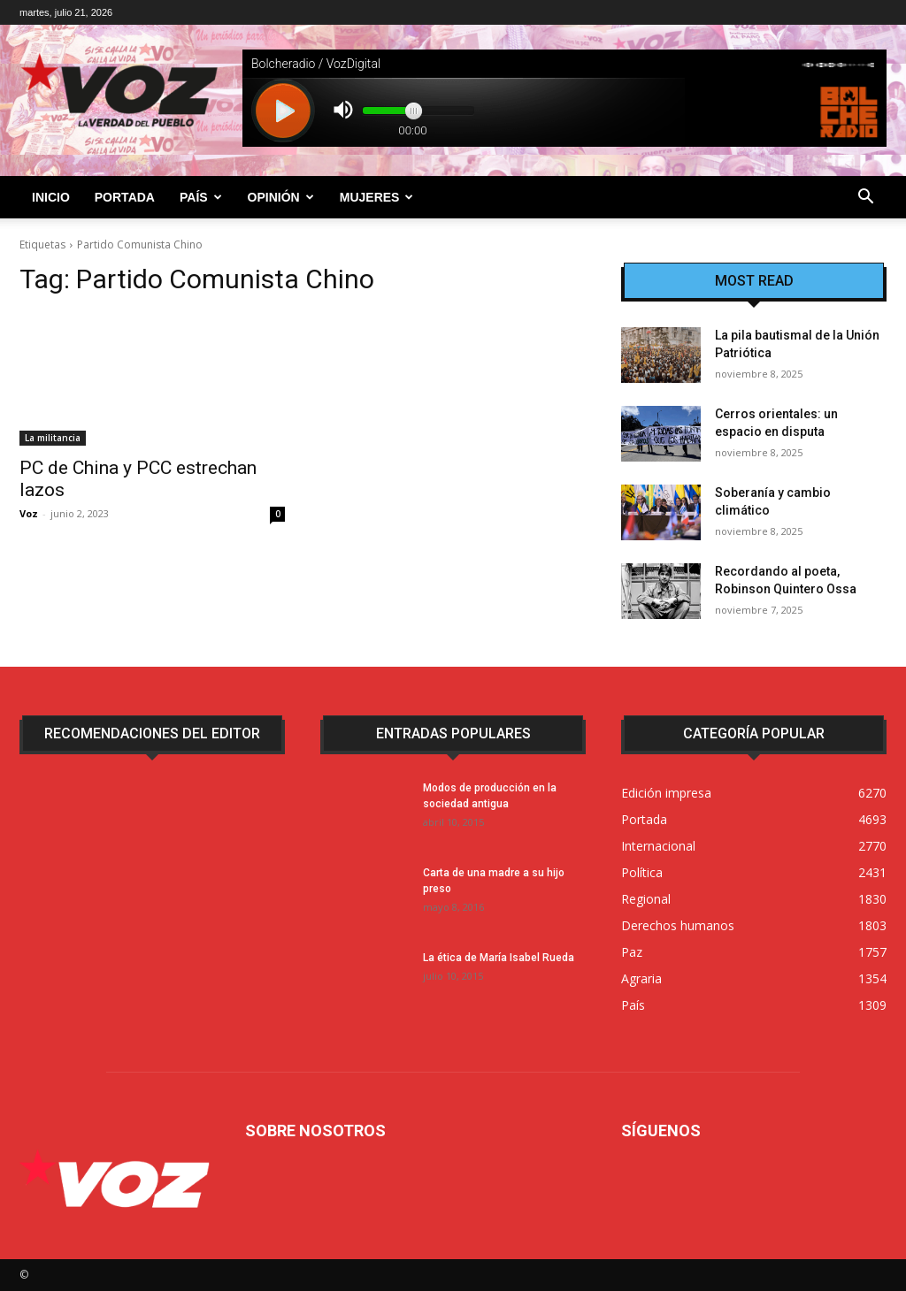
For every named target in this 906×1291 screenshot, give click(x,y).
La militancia (53, 438)
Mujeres (377, 197)
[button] (865, 198)
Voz (28, 513)
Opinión (281, 197)
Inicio (51, 197)
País (201, 197)
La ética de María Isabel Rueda (498, 957)
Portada (125, 197)
